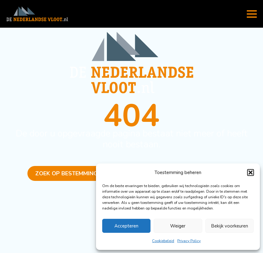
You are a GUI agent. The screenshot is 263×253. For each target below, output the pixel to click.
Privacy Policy (189, 240)
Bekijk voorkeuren (229, 226)
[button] (250, 172)
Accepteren (126, 226)
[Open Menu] (252, 14)
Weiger (177, 226)
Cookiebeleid (163, 240)
